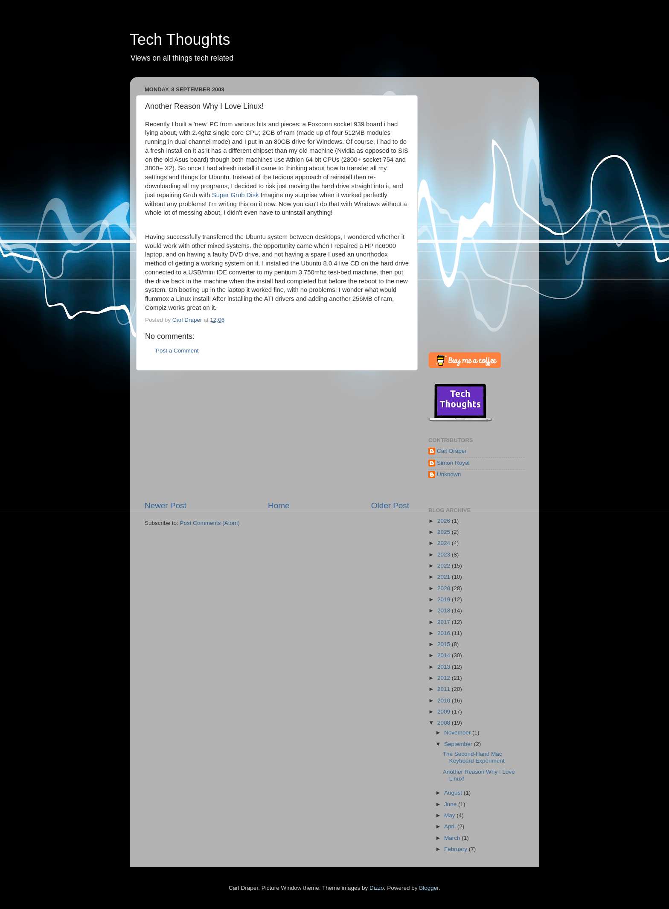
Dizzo (376, 888)
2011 (444, 689)
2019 (444, 599)
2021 (444, 577)
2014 (444, 655)
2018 (444, 610)
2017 (444, 622)
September (459, 744)
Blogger (429, 888)
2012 (444, 678)
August (454, 793)
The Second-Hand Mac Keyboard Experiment (474, 757)
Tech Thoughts (180, 39)
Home (278, 505)
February (456, 849)
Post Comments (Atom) (210, 523)
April (450, 826)
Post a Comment (177, 350)
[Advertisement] (277, 435)
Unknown (449, 474)
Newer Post (165, 505)
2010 (444, 700)
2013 (444, 667)
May (450, 815)
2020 (444, 588)
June (451, 804)
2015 (444, 644)
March (453, 838)
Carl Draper (452, 451)
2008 (444, 723)
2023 (444, 554)
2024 (444, 543)
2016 (444, 633)
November (458, 732)
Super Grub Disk (235, 195)
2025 (444, 532)
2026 (444, 521)
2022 (444, 565)
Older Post (390, 505)
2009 (444, 711)
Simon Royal (453, 463)
